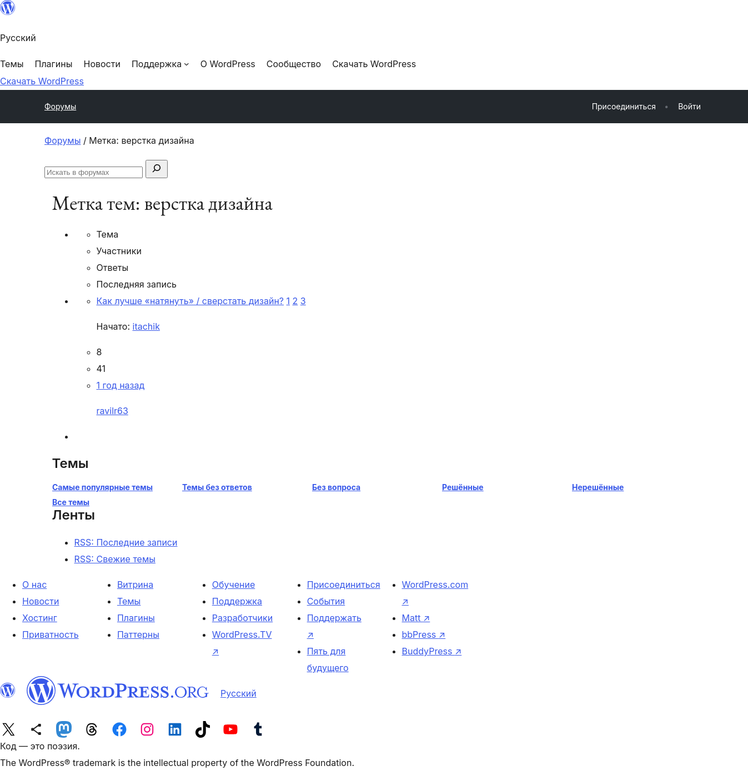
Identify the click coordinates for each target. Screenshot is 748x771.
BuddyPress (432, 651)
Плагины (136, 617)
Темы (129, 601)
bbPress (424, 634)
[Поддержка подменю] (160, 64)
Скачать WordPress (42, 81)
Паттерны (138, 634)
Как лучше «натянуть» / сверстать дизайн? (190, 300)
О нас (34, 584)
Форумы (60, 106)
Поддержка (237, 601)
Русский (238, 693)
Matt (416, 617)
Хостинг (39, 617)
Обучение (233, 584)
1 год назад (121, 385)
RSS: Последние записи (126, 542)
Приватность (50, 634)
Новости (40, 601)
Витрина (135, 584)
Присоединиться (343, 584)
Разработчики (242, 617)
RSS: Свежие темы (115, 559)
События (326, 601)
